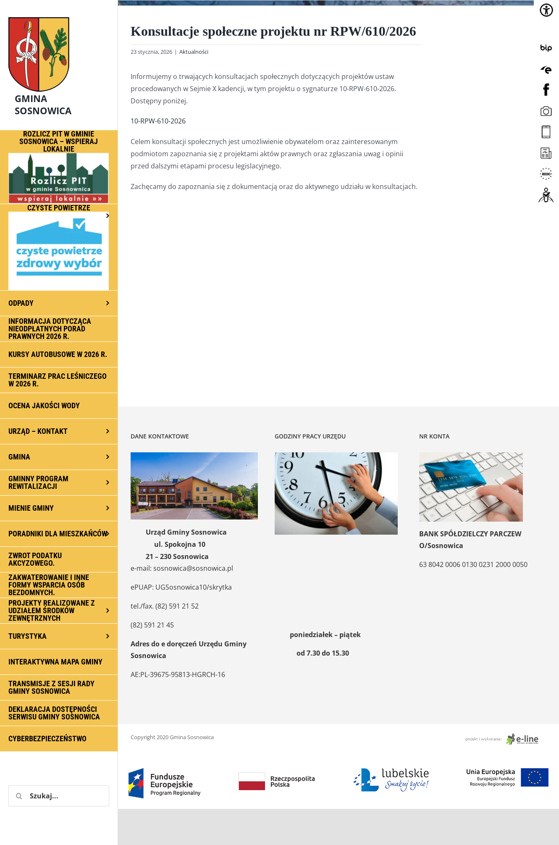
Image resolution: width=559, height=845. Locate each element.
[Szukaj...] (58, 795)
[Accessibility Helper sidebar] (546, 10)
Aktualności (193, 51)
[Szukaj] (18, 795)
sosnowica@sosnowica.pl (193, 568)
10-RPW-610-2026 (158, 121)
